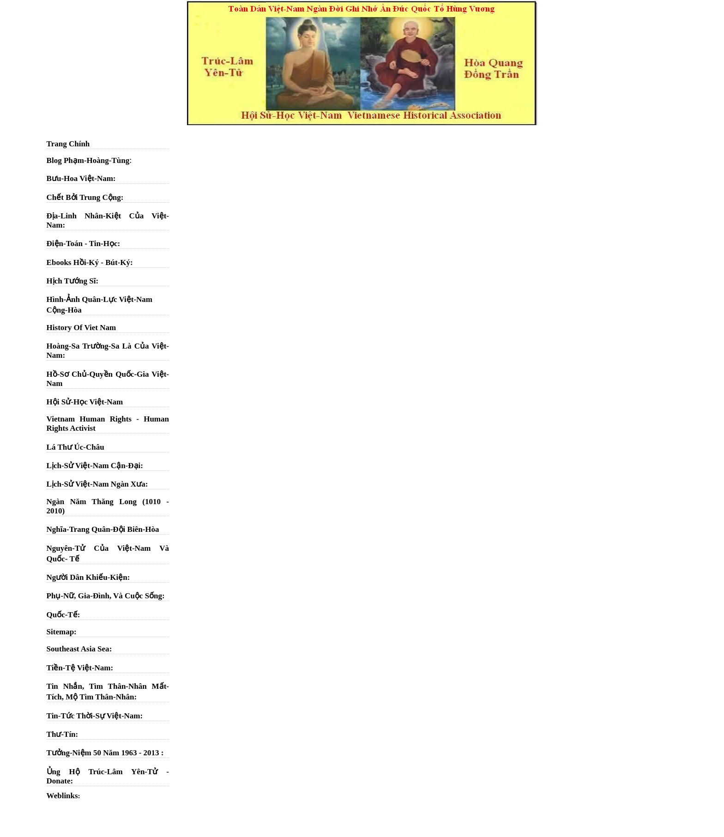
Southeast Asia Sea (78, 648)
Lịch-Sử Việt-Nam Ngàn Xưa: (97, 484)
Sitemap (60, 631)
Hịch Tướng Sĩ (71, 281)
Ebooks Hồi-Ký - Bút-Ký (88, 262)
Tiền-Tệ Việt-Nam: (80, 667)
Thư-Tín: (62, 734)
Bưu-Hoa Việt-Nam (80, 178)
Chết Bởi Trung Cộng (84, 197)
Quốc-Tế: (63, 614)
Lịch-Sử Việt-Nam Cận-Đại (94, 465)
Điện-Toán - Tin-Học (82, 243)
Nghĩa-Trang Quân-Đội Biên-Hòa (103, 529)
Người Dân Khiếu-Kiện (87, 577)
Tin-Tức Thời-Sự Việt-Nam (93, 715)
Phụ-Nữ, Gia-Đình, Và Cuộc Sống (104, 595)
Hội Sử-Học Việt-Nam (85, 401)
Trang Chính (68, 143)
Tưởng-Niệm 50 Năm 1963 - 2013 (104, 752)
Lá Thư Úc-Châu (75, 447)
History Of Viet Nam (81, 327)
